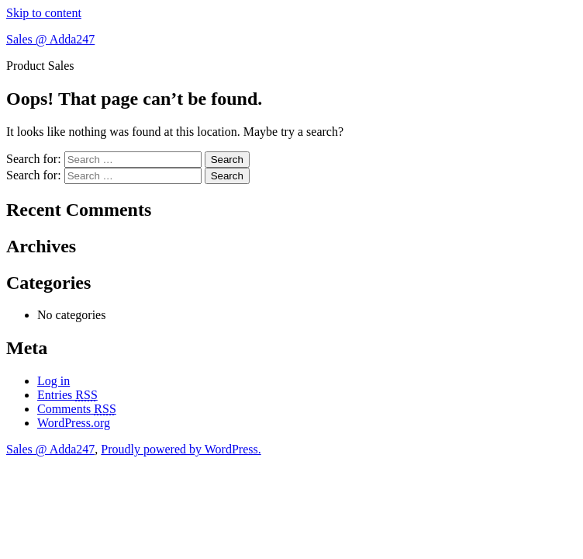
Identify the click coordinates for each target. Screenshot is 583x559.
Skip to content (43, 12)
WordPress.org (73, 422)
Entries (67, 394)
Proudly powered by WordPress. (180, 449)
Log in (53, 380)
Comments (76, 408)
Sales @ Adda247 (50, 39)
